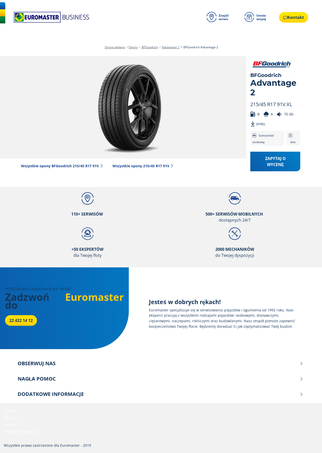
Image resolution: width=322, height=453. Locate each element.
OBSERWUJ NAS (160, 363)
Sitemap (11, 417)
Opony (133, 47)
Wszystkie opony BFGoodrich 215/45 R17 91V (62, 165)
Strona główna (115, 47)
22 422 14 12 (21, 320)
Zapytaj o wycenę (275, 161)
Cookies (10, 410)
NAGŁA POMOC (160, 378)
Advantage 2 (170, 47)
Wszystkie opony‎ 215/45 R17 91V (143, 165)
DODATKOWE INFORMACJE (160, 394)
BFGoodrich (150, 47)
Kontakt (10, 424)
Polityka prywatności (21, 431)
